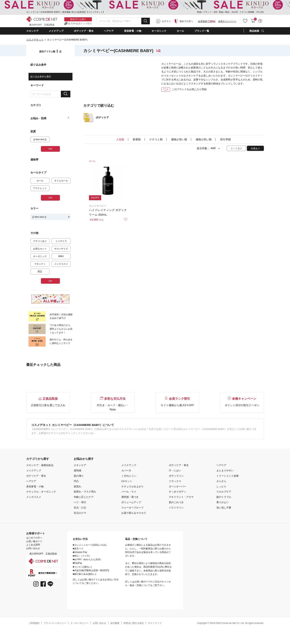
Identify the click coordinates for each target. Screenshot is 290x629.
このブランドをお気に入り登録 (184, 89)
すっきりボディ (177, 491)
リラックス (175, 481)
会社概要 (114, 623)
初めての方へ (186, 21)
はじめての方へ (34, 537)
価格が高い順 (204, 139)
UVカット (126, 481)
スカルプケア (223, 491)
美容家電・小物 (35, 486)
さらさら (221, 481)
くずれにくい (128, 475)
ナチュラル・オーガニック (41, 491)
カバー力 (126, 470)
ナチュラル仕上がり (132, 486)
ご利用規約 (34, 623)
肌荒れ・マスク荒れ (85, 491)
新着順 (137, 139)
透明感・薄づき (130, 497)
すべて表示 (236, 148)
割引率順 (225, 139)
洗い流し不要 (223, 507)
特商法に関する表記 (133, 623)
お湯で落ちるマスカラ (133, 512)
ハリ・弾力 (80, 502)
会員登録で (206, 21)
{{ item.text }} (51, 217)
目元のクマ (80, 512)
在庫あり (255, 148)
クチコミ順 (156, 139)
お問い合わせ (33, 548)
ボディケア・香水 (36, 475)
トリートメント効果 (227, 475)
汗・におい (175, 470)
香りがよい (222, 502)
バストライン (176, 507)
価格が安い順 (179, 139)
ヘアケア (31, 481)
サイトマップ (155, 623)
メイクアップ (33, 470)
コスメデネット (35, 39)
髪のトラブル (223, 497)
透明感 (77, 470)
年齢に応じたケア (84, 497)
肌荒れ (77, 486)
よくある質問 (33, 544)
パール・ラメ (128, 491)
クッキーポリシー (79, 623)
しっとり (221, 486)
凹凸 (76, 481)
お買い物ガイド (34, 541)
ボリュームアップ (131, 502)
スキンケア (80, 465)
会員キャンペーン (227, 21)
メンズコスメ (33, 497)
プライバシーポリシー (55, 623)
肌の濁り (79, 475)
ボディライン (176, 475)
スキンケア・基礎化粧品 (39, 465)
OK (50, 148)
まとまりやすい (225, 470)
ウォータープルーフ (132, 507)
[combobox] (123, 21)
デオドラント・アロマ (181, 497)
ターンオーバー (177, 486)
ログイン (166, 21)
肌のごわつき (176, 502)
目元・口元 (80, 507)
